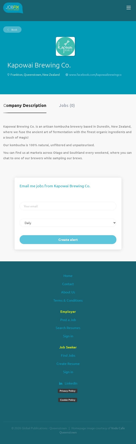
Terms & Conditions (68, 300)
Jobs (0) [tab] (67, 105)
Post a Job (68, 319)
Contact (68, 284)
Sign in (68, 336)
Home (68, 275)
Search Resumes (68, 327)
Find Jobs (68, 355)
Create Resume (68, 363)
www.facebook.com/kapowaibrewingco (95, 74)
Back (14, 29)
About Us (68, 292)
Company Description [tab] (24, 105)
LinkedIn (71, 383)
